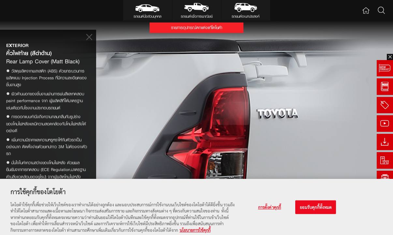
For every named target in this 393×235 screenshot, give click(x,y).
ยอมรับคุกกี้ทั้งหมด (316, 209)
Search (381, 10)
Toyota (22, 10)
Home (365, 10)
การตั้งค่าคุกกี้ (269, 209)
